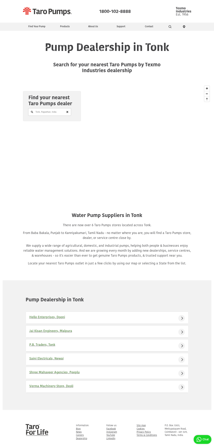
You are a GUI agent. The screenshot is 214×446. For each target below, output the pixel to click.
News (79, 432)
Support (121, 26)
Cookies (141, 429)
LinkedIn (110, 439)
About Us (93, 26)
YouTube (110, 435)
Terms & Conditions (147, 435)
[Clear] (67, 112)
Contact (149, 26)
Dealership (81, 439)
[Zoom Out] (207, 93)
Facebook (111, 429)
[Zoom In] (207, 88)
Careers (80, 435)
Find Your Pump (36, 26)
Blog (78, 429)
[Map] (107, 140)
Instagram (111, 432)
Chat (202, 439)
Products (65, 26)
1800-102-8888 (115, 10)
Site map (141, 425)
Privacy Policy (144, 432)
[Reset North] (207, 99)
